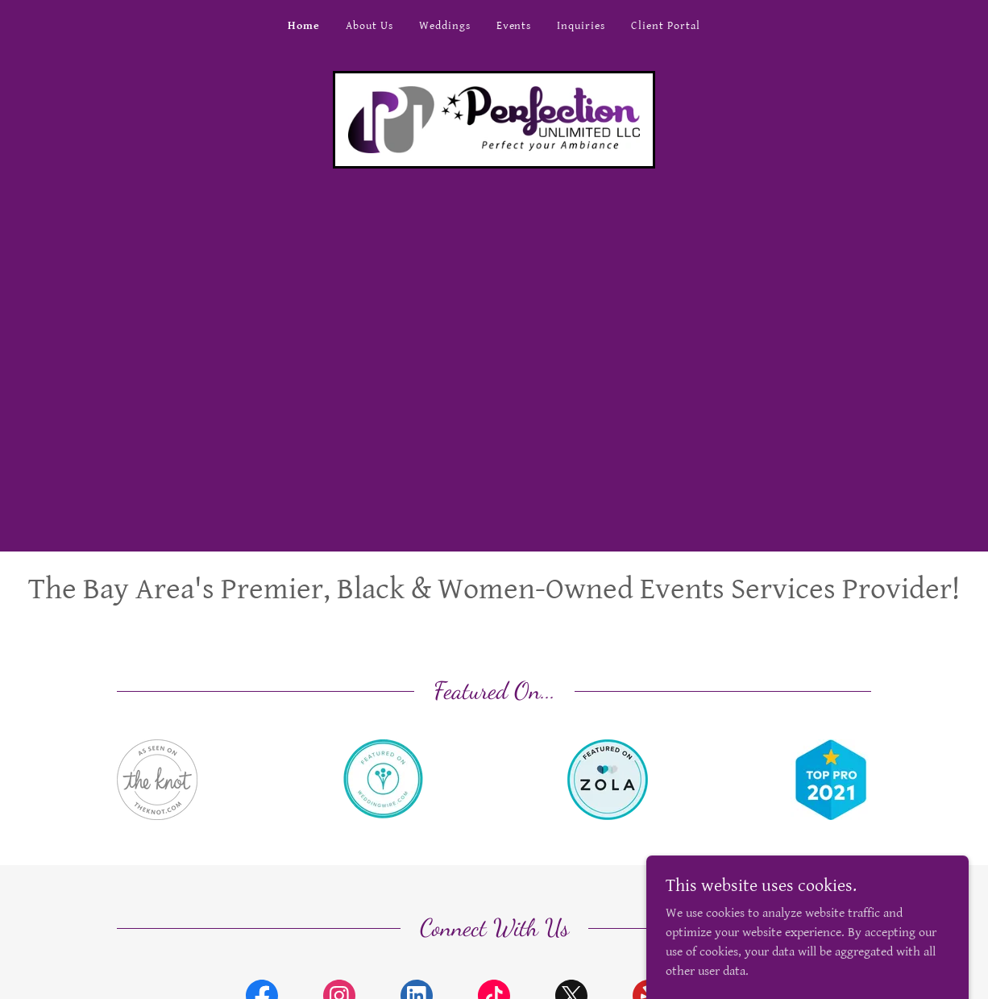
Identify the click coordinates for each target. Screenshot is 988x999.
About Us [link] (369, 25)
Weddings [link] (445, 25)
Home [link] (304, 25)
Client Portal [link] (665, 25)
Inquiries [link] (581, 25)
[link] (494, 119)
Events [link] (514, 25)
